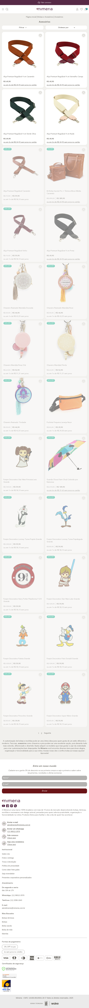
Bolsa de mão (7, 930)
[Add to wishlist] (40, 35)
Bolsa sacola (7, 926)
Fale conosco (44, 3)
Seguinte (47, 733)
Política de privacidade (10, 866)
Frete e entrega (8, 858)
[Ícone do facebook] (7, 805)
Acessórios (59, 17)
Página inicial (31, 17)
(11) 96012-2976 (13, 895)
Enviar (44, 791)
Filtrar (23, 27)
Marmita (5, 934)
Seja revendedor (8, 874)
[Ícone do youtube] (3, 806)
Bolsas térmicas (8, 918)
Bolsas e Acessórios (45, 17)
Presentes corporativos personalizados (17, 878)
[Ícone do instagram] (11, 805)
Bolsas (4, 922)
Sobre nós (6, 854)
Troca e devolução (9, 862)
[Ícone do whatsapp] (15, 805)
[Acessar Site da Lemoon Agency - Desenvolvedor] (40, 1003)
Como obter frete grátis (10, 870)
